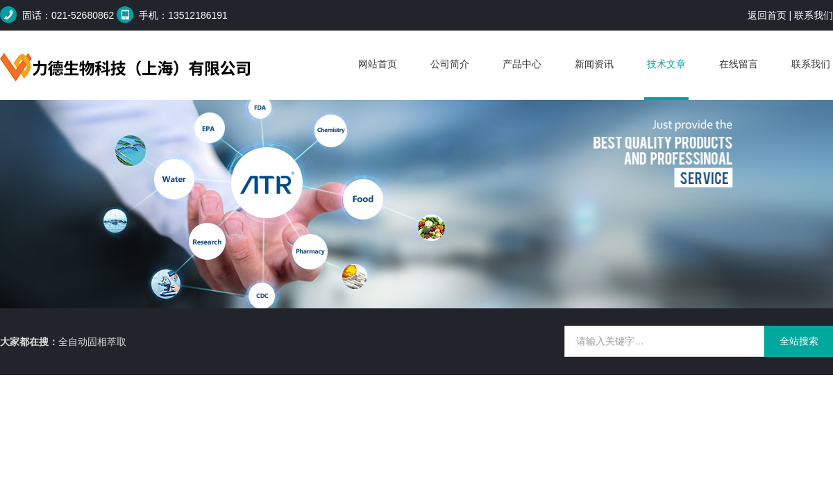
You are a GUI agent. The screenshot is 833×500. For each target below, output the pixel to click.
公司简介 (449, 63)
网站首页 (377, 63)
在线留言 (738, 63)
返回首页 (767, 15)
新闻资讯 (594, 63)
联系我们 (813, 15)
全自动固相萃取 (92, 341)
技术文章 (666, 63)
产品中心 (522, 63)
